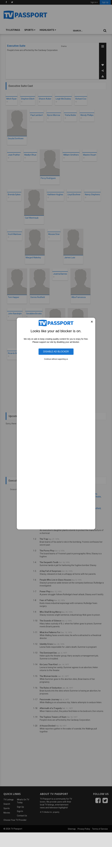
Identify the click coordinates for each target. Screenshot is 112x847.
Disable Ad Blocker (56, 351)
